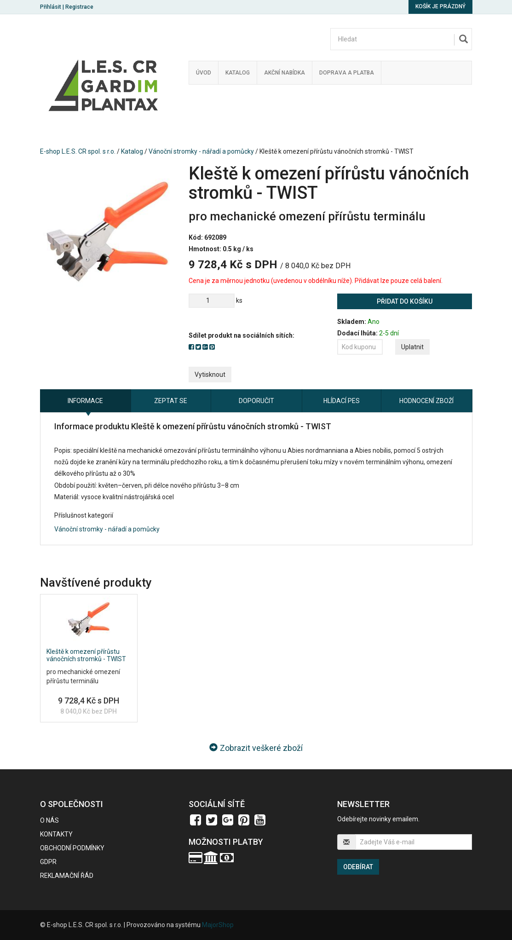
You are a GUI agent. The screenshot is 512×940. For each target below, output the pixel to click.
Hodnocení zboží (426, 400)
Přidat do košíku (404, 301)
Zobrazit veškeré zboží (256, 748)
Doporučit (256, 400)
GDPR (48, 861)
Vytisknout (210, 374)
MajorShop (218, 924)
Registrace (79, 7)
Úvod (203, 72)
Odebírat (358, 867)
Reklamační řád (66, 875)
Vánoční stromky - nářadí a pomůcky (201, 151)
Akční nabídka (284, 72)
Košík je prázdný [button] (440, 6)
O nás (49, 820)
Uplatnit (412, 347)
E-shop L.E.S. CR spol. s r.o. (77, 151)
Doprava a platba (346, 72)
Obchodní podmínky (72, 848)
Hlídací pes (341, 400)
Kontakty (56, 834)
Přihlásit (50, 7)
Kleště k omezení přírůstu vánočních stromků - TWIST (86, 655)
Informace (85, 400)
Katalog (237, 72)
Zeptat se (170, 400)
